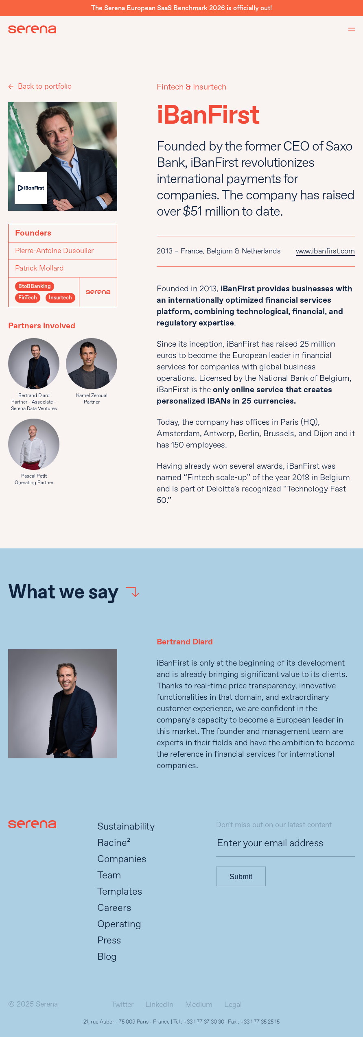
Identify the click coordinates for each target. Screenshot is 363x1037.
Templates (119, 891)
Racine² (113, 843)
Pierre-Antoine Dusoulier (54, 250)
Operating (119, 924)
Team (109, 875)
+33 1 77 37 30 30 (204, 1022)
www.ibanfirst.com (325, 251)
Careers (114, 908)
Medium (198, 1004)
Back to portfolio (45, 86)
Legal (233, 1004)
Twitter (122, 1004)
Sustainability (126, 826)
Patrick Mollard (39, 268)
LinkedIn (159, 1004)
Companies (121, 859)
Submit (241, 877)
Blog (107, 957)
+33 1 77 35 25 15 (260, 1022)
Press (109, 940)
